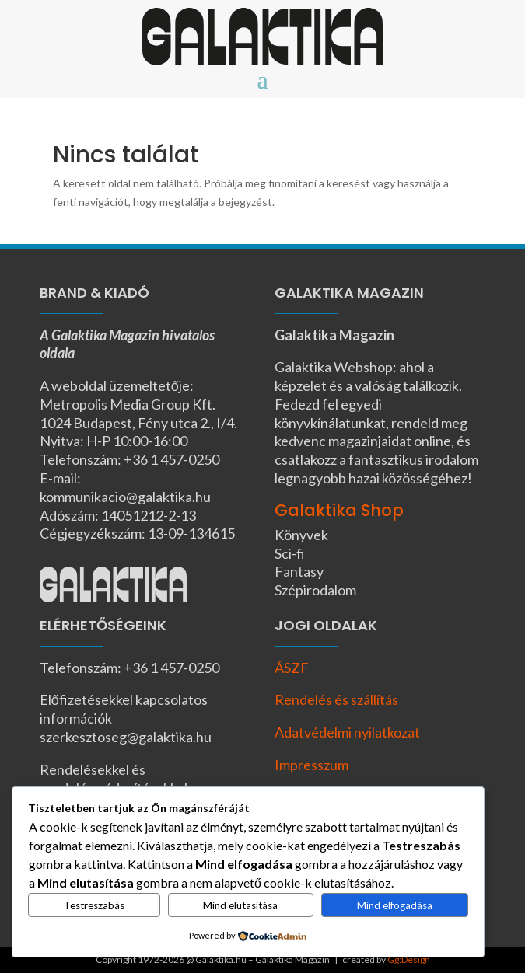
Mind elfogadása (394, 905)
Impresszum (311, 764)
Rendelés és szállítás (336, 699)
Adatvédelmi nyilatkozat (347, 732)
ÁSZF (292, 667)
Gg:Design (408, 959)
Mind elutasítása (240, 905)
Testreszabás (94, 905)
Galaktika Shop (339, 510)
